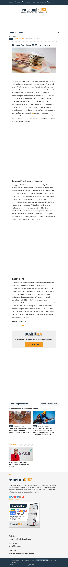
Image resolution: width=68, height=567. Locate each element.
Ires (32, 113)
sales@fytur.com (15, 546)
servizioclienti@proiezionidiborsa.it (22, 553)
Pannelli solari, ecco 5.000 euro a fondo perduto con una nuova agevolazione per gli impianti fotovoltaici (43, 431)
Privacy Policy (53, 560)
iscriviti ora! (34, 344)
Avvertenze (26, 2)
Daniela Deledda (19, 39)
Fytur (34, 565)
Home (10, 37)
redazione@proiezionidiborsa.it (20, 539)
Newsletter (43, 2)
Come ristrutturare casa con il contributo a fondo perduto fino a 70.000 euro (20, 430)
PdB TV (50, 2)
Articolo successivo (49, 404)
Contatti (18, 2)
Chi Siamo (11, 2)
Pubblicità (35, 2)
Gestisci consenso (42, 560)
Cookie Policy (14, 562)
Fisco (14, 37)
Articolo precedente (19, 404)
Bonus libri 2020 (18, 326)
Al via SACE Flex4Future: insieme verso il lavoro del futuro (19, 464)
